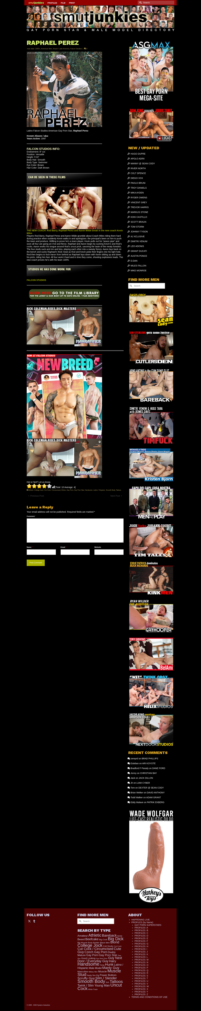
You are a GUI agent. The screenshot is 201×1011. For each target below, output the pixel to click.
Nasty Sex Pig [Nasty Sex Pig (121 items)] (93, 975)
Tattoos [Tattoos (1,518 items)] (116, 981)
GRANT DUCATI (139, 251)
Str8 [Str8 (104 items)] (107, 982)
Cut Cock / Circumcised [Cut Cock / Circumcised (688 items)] (95, 949)
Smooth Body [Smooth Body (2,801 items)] (91, 981)
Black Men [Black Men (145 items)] (105, 942)
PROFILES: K (141, 954)
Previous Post (37, 496)
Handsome (88, 490)
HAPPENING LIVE (140, 919)
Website (97, 547)
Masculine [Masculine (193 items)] (82, 971)
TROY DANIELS (139, 188)
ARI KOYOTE (149, 763)
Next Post (115, 496)
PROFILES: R (141, 973)
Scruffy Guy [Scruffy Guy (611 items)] (86, 978)
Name (30, 547)
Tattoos (118, 490)
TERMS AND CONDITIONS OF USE (149, 997)
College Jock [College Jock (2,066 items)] (89, 945)
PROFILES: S (141, 975)
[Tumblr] (34, 920)
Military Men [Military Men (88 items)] (93, 972)
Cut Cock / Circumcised (52, 490)
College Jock (38, 490)
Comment (31, 516)
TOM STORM (137, 226)
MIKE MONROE (139, 270)
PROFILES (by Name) (142, 922)
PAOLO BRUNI (138, 183)
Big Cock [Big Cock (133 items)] (103, 939)
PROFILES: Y (141, 991)
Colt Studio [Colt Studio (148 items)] (108, 946)
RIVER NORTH (138, 168)
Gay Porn (70, 490)
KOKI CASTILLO (139, 217)
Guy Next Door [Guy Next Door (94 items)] (102, 958)
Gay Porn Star (79, 490)
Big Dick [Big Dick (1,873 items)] (115, 938)
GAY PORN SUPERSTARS (148, 925)
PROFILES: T (141, 978)
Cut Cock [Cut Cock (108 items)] (117, 946)
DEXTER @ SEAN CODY (151, 787)
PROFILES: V (141, 983)
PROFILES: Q (141, 970)
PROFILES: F (141, 941)
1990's (37, 49)
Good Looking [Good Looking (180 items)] (88, 958)
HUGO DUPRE (138, 154)
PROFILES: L (141, 957)
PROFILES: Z (141, 994)
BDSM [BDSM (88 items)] (119, 936)
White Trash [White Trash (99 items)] (93, 989)
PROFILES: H (141, 946)
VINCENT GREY (139, 202)
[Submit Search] (140, 3)
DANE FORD (158, 768)
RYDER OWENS (139, 197)
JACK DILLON (146, 778)
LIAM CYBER (143, 783)
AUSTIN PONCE (139, 256)
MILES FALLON (138, 265)
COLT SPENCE (138, 173)
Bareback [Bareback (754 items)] (109, 935)
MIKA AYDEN (137, 192)
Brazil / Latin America (61, 49)
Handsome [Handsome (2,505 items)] (88, 964)
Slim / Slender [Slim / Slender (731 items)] (106, 978)
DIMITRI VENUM (139, 241)
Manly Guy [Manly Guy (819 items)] (110, 968)
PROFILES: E (141, 938)
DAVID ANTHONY (156, 792)
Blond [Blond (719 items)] (114, 942)
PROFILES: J (141, 951)
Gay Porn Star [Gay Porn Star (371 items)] (108, 955)
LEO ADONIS (137, 246)
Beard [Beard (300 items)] (81, 939)
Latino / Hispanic (99, 490)
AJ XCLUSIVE (138, 236)
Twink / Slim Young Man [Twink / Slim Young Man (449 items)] (93, 985)
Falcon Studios (76, 49)
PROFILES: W (142, 986)
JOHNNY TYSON (139, 231)
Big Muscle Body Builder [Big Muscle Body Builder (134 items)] (88, 942)
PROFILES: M (142, 959)
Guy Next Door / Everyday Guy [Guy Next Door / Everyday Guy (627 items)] (99, 959)
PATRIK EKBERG (155, 802)
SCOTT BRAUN (138, 222)
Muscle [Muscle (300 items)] (102, 971)
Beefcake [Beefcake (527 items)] (91, 939)
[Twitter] (29, 920)
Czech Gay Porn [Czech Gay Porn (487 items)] (95, 952)
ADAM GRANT (153, 797)
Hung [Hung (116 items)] (102, 965)
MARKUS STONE (139, 212)
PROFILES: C (141, 933)
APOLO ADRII (138, 158)
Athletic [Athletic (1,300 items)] (94, 935)
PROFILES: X (141, 989)
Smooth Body (110, 490)
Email (63, 547)
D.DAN (134, 261)
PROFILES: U (141, 981)
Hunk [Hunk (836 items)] (109, 964)
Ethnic (63, 490)
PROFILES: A (141, 927)
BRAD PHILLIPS (150, 758)
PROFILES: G (141, 943)
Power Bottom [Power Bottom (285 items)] (108, 975)
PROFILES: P (141, 967)
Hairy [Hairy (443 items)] (112, 961)
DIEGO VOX (137, 178)
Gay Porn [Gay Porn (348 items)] (92, 955)
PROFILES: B (141, 930)
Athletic (30, 490)
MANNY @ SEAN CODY (143, 163)
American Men (46, 49)
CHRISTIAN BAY (148, 773)
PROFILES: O (141, 965)
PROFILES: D (141, 935)
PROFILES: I (141, 949)
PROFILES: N (141, 962)
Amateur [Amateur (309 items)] (82, 935)
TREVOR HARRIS (140, 207)
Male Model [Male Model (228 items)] (95, 968)
